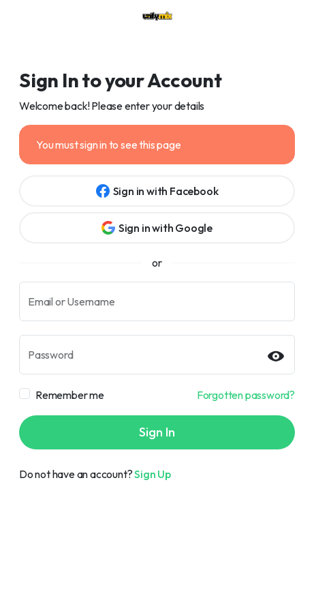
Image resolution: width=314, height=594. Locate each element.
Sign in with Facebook (157, 191)
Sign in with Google (157, 228)
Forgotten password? (246, 395)
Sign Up (152, 474)
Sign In (157, 432)
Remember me (69, 395)
